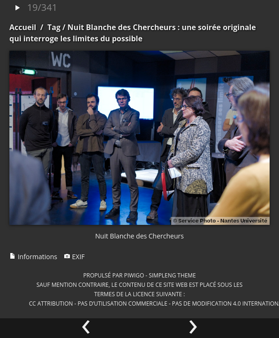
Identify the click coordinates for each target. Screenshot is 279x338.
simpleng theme (172, 275)
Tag (53, 27)
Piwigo (134, 275)
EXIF (74, 256)
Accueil (22, 27)
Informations (33, 256)
